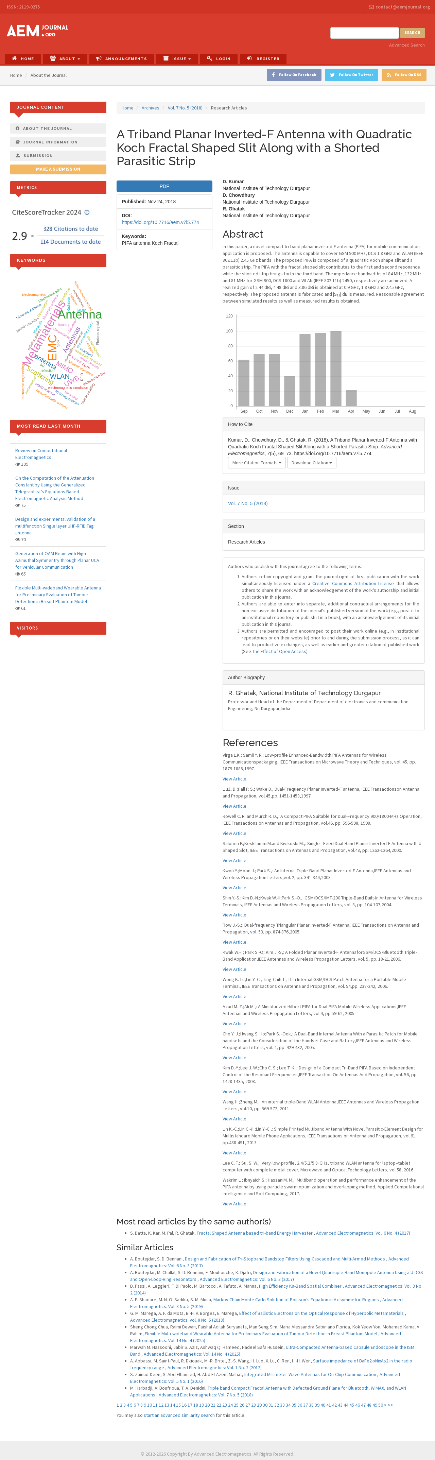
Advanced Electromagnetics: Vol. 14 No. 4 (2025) (192, 1354)
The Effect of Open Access (279, 651)
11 (155, 1405)
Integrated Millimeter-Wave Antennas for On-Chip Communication (310, 1374)
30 (265, 1405)
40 (322, 1405)
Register (263, 58)
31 (270, 1405)
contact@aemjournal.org (399, 7)
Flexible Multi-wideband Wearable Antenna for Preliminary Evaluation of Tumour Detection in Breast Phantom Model (261, 1333)
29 (259, 1405)
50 (380, 1405)
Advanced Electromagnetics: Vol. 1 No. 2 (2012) (215, 1367)
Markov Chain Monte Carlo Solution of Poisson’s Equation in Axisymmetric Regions (296, 1299)
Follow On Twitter (351, 75)
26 (242, 1405)
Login (219, 58)
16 (184, 1405)
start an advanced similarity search (179, 1415)
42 (334, 1405)
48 (369, 1405)
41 (328, 1405)
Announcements (121, 58)
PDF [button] (164, 186)
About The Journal (44, 128)
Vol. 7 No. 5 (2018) (185, 108)
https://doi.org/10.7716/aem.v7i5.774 (160, 222)
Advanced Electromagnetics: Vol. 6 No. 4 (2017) (363, 1233)
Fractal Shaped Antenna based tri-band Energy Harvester (255, 1233)
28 (253, 1405)
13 (166, 1405)
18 (195, 1405)
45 (351, 1405)
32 (276, 1405)
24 (230, 1405)
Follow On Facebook (294, 75)
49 (374, 1405)
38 (311, 1405)
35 (294, 1405)
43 (340, 1405)
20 (207, 1405)
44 (346, 1405)
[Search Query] (364, 33)
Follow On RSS (404, 75)
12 (161, 1405)
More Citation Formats (256, 463)
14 (172, 1405)
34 (288, 1405)
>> (390, 1405)
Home (23, 58)
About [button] (65, 58)
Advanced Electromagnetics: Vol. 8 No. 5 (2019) (177, 1320)
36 (299, 1405)
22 (218, 1405)
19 (201, 1405)
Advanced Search (407, 45)
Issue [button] (177, 58)
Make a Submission (58, 169)
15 (178, 1405)
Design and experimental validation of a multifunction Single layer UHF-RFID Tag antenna (55, 526)
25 (236, 1405)
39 (317, 1405)
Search (412, 32)
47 (363, 1405)
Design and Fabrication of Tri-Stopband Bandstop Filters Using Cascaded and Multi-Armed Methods (285, 1259)
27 (247, 1405)
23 (224, 1405)
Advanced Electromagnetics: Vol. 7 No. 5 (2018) (206, 1395)
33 (282, 1405)
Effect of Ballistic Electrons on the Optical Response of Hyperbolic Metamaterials (322, 1313)
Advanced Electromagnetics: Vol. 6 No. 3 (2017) (247, 1279)
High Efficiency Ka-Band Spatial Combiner (301, 1286)
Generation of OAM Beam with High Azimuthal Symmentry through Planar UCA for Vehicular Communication (57, 560)
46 (357, 1405)
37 (305, 1405)
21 (213, 1405)
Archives (150, 108)
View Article (234, 779)
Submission (34, 155)
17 (190, 1405)
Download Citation (312, 463)
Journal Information (47, 142)
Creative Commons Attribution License (353, 583)
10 (149, 1405)
